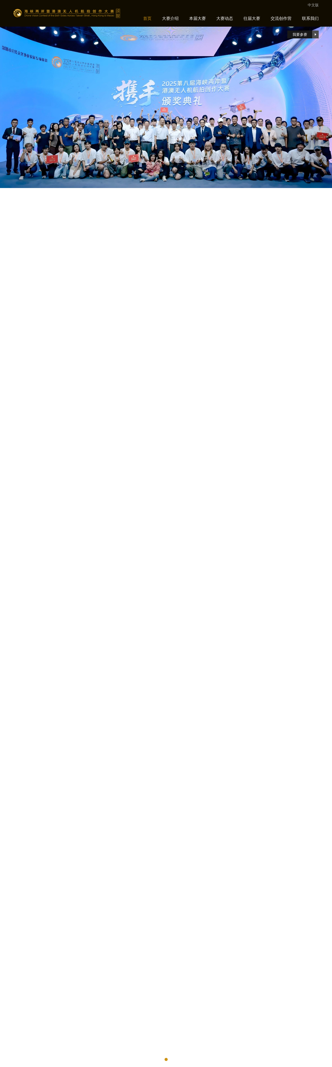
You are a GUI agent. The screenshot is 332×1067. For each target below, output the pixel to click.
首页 (147, 18)
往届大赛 (251, 18)
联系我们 (310, 18)
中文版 (313, 5)
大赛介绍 (170, 18)
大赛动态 (224, 18)
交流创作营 (281, 18)
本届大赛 (197, 18)
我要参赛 (306, 34)
